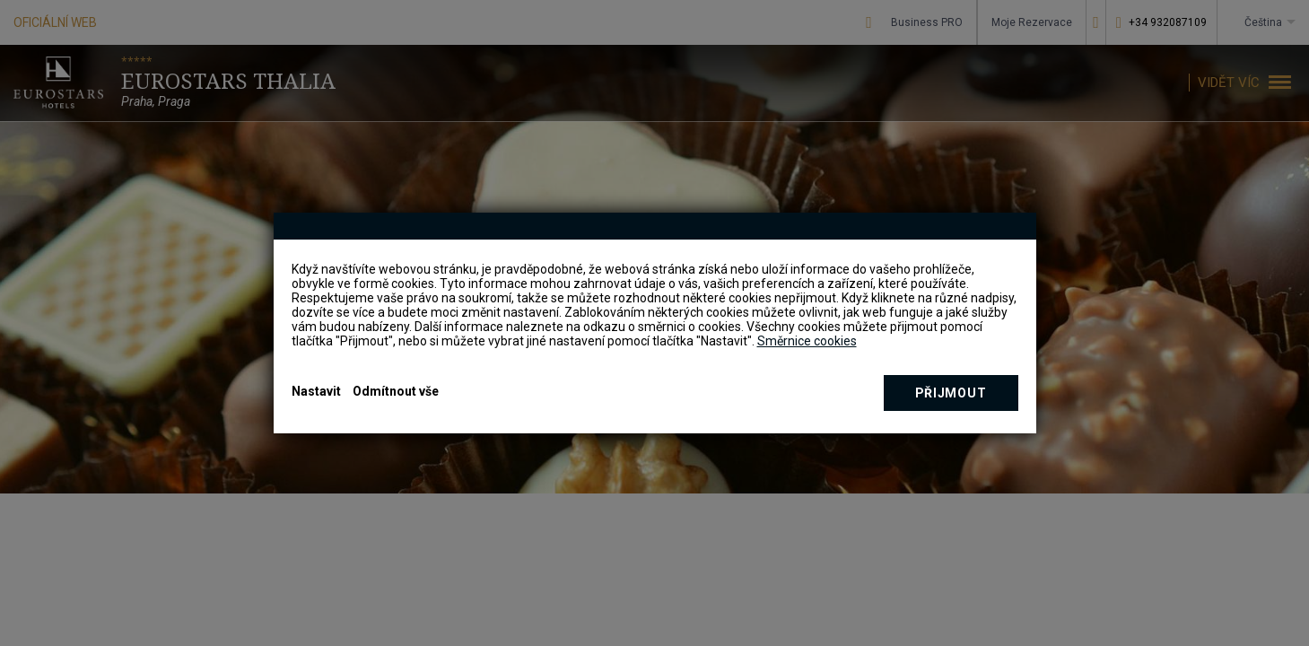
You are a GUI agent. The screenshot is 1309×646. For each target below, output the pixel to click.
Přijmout (951, 393)
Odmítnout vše (396, 391)
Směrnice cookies (807, 341)
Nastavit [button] (316, 391)
